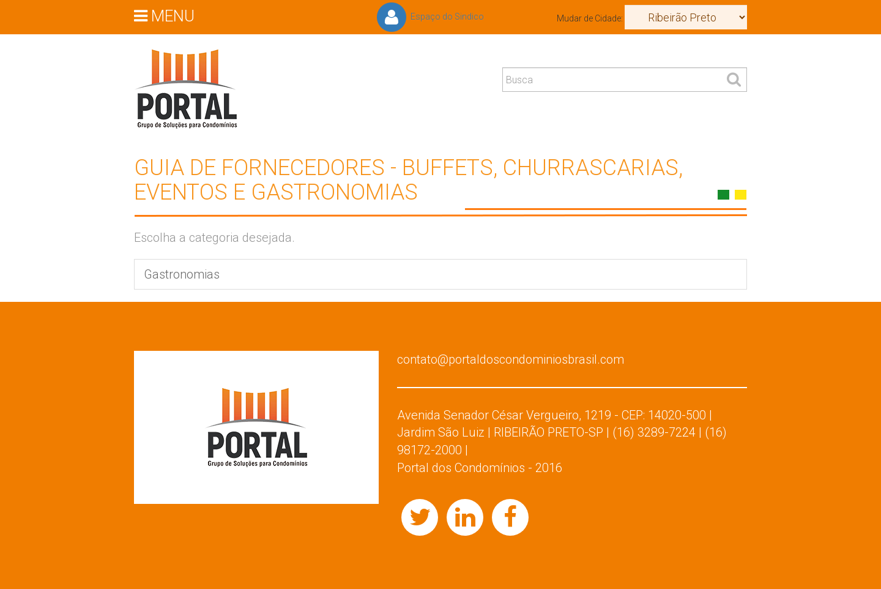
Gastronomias (182, 274)
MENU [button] (164, 15)
